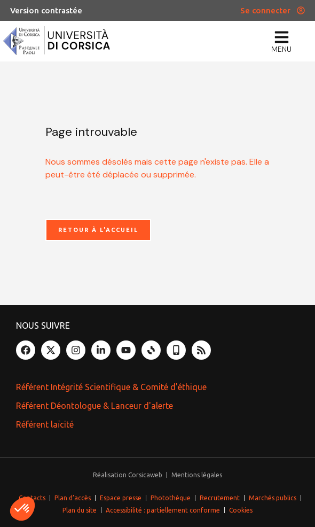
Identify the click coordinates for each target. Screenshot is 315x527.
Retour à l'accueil (98, 230)
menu (281, 49)
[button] (22, 509)
